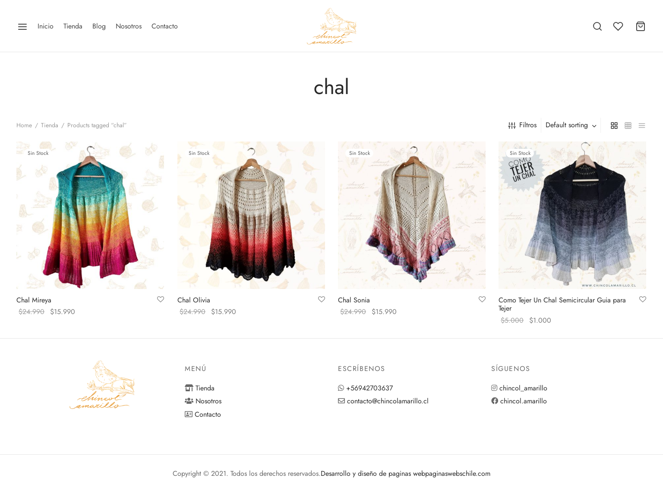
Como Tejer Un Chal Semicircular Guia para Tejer (562, 304)
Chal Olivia (193, 300)
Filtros (522, 125)
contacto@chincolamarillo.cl (388, 401)
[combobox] (572, 125)
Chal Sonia (354, 300)
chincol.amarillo (523, 401)
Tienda (72, 26)
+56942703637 (369, 388)
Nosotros (129, 26)
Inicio (46, 26)
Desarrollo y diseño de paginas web (373, 473)
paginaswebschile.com (457, 473)
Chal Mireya (33, 300)
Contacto (165, 26)
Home (24, 125)
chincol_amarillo (523, 388)
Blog (99, 26)
